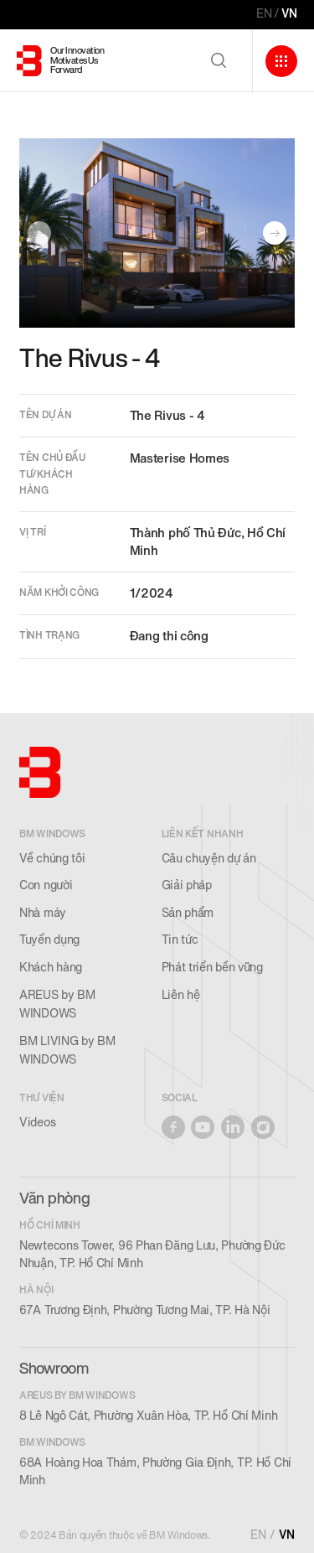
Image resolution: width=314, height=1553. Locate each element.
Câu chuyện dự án (209, 859)
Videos (37, 1123)
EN (264, 14)
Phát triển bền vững (212, 967)
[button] (144, 307)
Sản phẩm (188, 913)
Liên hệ (181, 995)
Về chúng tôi (52, 859)
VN (289, 14)
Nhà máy (42, 913)
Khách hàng (50, 967)
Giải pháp (187, 885)
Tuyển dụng (49, 940)
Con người (45, 885)
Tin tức (180, 940)
